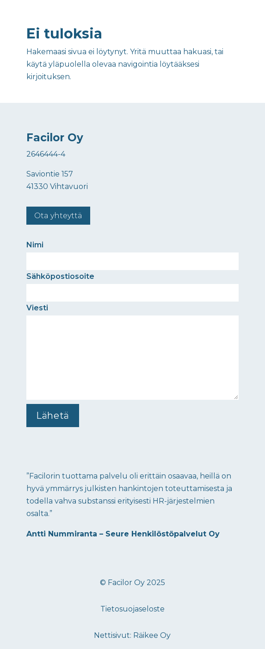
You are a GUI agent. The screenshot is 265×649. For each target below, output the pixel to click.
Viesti (132, 352)
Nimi (132, 252)
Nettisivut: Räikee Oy (132, 635)
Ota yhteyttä (58, 215)
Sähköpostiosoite (132, 284)
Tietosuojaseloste (132, 609)
